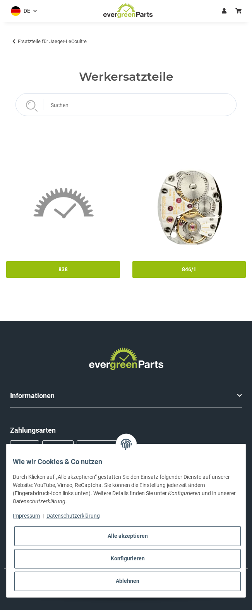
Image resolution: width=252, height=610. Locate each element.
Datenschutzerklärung (73, 516)
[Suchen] (126, 104)
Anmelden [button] (224, 11)
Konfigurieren (128, 558)
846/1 (189, 269)
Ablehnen (127, 581)
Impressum (26, 516)
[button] (22, 11)
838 (63, 269)
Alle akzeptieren (128, 536)
